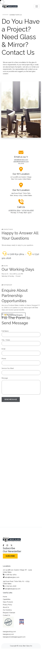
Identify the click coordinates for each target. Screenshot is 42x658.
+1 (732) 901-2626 (9, 586)
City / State (6, 338)
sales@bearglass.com (21, 164)
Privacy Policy (7, 604)
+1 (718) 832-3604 (13, 256)
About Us (6, 607)
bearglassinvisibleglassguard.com (14, 637)
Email (3, 347)
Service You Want (8, 366)
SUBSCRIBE (10, 556)
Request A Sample (9, 612)
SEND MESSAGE (10, 397)
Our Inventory (7, 610)
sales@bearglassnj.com (21, 165)
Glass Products (8, 602)
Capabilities (6, 599)
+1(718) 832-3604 (14, 205)
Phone (4, 356)
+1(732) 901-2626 (28, 205)
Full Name (5, 329)
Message (5, 376)
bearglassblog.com (9, 631)
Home (5, 596)
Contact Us (6, 615)
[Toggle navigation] (37, 6)
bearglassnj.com (8, 634)
